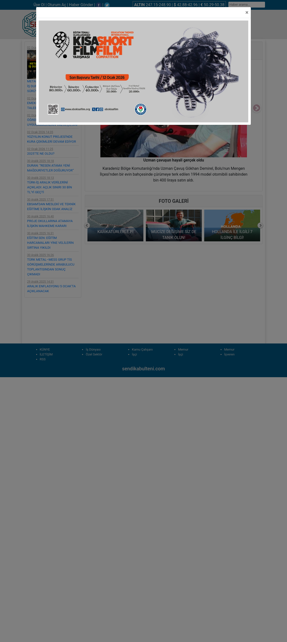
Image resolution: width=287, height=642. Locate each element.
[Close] (246, 12)
